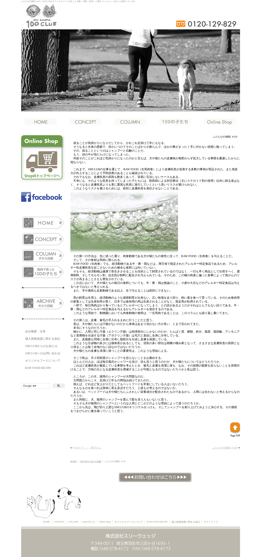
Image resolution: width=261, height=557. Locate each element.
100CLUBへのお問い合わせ (43, 353)
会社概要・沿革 (35, 331)
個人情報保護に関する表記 (42, 338)
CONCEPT (59, 522)
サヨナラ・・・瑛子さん (87, 447)
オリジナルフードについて (42, 360)
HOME (73, 461)
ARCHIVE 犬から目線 (90, 461)
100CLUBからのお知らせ (41, 346)
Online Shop (105, 522)
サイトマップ (211, 522)
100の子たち (88, 522)
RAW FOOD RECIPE (38, 367)
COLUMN (73, 522)
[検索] (35, 386)
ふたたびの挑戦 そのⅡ (224, 447)
